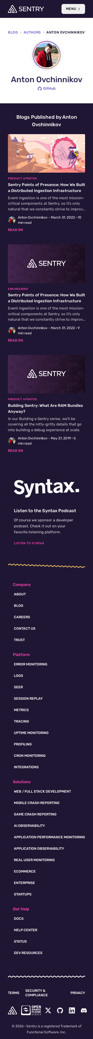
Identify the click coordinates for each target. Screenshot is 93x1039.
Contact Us (24, 628)
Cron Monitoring (30, 756)
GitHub (47, 88)
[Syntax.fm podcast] (46, 488)
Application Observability (39, 849)
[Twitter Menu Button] (48, 1010)
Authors (32, 32)
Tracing (21, 721)
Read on (15, 230)
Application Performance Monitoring (49, 837)
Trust (19, 640)
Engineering (18, 289)
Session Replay (28, 698)
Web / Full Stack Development (42, 791)
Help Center (25, 930)
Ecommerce (25, 871)
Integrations (26, 767)
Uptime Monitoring (31, 733)
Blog (13, 32)
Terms (13, 993)
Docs (19, 919)
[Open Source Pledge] (31, 1010)
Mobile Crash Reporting (37, 803)
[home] (12, 1010)
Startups (22, 894)
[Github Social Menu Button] (60, 1010)
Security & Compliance (36, 993)
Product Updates (22, 178)
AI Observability (29, 826)
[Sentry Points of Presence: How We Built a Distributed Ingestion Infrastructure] (46, 183)
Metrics (21, 710)
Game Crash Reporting (35, 814)
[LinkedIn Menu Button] (72, 1010)
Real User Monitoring (34, 860)
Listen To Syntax (29, 543)
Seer (18, 687)
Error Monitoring (30, 664)
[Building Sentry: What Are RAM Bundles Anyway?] (46, 404)
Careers (22, 617)
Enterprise (24, 883)
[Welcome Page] (26, 9)
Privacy (77, 993)
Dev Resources (28, 953)
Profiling (23, 744)
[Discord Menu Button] (84, 1010)
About (20, 594)
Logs (18, 676)
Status (20, 941)
